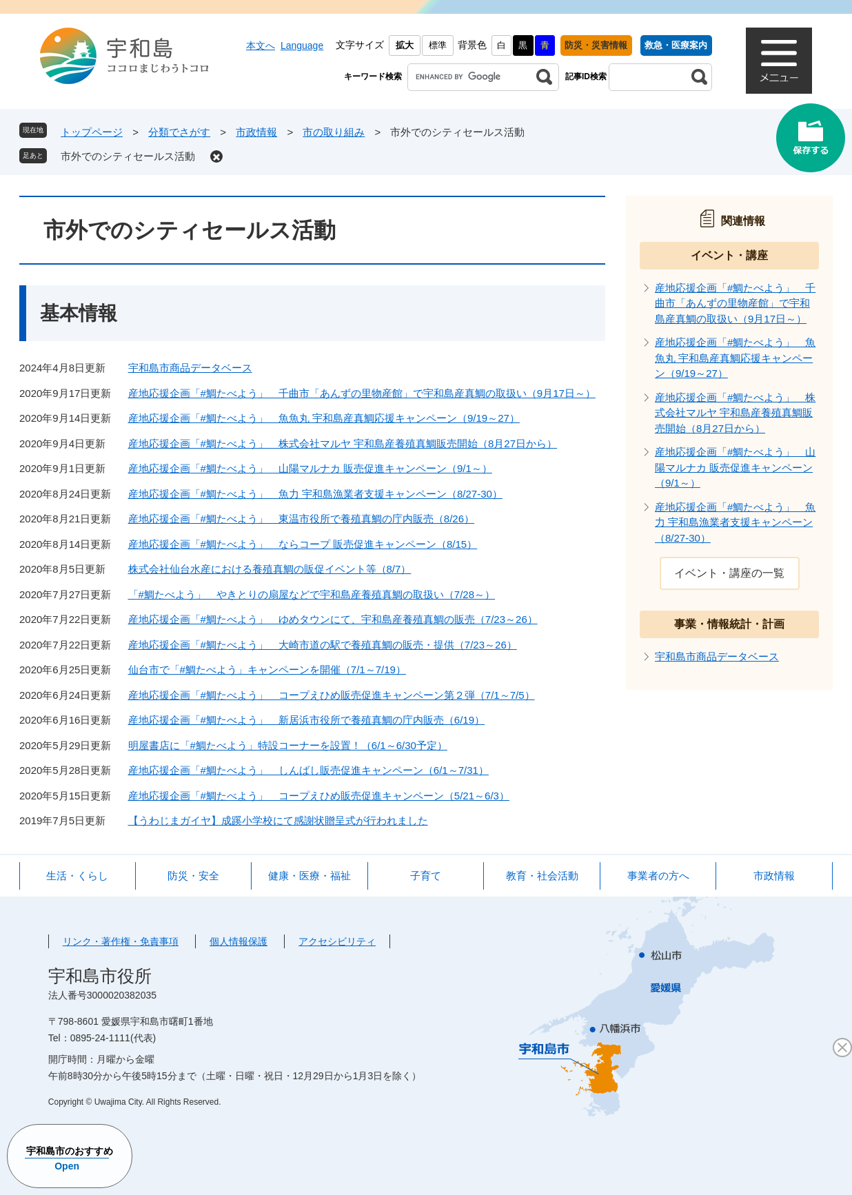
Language (302, 45)
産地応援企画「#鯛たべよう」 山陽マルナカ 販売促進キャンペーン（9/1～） (310, 468)
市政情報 (256, 132)
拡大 (405, 45)
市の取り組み (334, 132)
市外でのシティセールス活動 (128, 156)
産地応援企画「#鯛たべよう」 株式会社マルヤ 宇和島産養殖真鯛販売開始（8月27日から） (343, 443)
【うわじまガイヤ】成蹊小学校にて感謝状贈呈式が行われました (278, 820)
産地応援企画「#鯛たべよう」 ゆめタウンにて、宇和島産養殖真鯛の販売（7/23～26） (333, 619)
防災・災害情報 (596, 45)
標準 (438, 45)
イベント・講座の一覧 (729, 573)
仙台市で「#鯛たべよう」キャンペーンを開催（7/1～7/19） (267, 669)
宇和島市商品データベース (190, 368)
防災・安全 (193, 875)
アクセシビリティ (337, 941)
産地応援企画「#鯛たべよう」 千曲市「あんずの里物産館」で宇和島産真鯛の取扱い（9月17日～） (362, 393)
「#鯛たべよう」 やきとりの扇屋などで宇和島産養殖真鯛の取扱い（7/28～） (312, 594)
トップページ (92, 132)
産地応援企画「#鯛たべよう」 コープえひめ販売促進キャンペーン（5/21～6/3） (318, 795)
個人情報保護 (238, 941)
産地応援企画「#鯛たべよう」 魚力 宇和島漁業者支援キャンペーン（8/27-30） (315, 494)
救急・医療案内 (676, 45)
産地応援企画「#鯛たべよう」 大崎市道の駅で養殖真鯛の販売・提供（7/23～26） (322, 645)
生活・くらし (77, 875)
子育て (425, 875)
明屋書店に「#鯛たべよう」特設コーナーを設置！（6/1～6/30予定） (287, 745)
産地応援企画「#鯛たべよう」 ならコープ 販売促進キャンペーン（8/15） (303, 544)
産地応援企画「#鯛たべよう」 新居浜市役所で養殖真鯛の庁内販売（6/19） (306, 720)
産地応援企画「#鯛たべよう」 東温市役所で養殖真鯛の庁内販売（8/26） (301, 518)
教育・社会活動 (542, 875)
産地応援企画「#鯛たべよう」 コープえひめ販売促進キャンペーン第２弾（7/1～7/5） (331, 695)
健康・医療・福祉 (309, 875)
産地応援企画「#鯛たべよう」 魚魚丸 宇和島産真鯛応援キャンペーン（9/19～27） (324, 418)
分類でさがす (179, 132)
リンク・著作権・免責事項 (121, 941)
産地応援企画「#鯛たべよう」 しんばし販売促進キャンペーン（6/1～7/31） (308, 770)
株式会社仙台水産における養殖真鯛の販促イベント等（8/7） (270, 569)
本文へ (260, 45)
